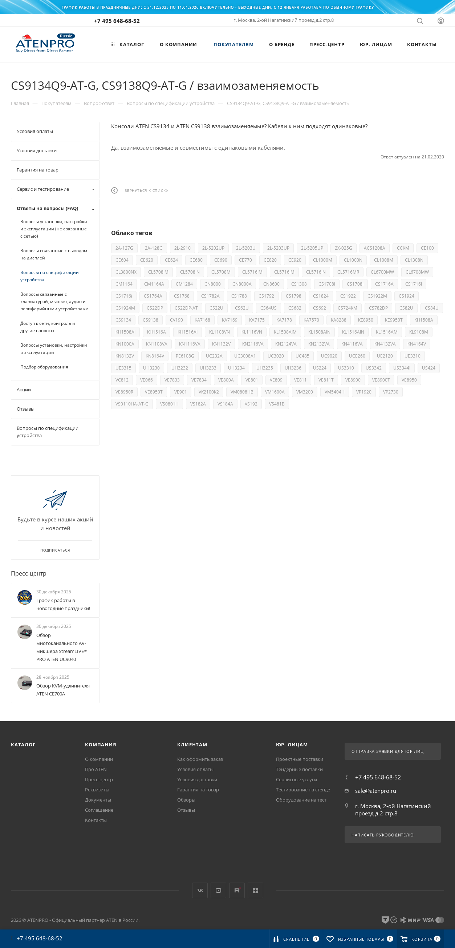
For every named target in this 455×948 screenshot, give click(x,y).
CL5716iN (316, 272)
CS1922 (348, 296)
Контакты (96, 820)
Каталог (23, 744)
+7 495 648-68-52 (117, 20)
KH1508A (423, 320)
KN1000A (124, 344)
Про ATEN (96, 769)
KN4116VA (352, 344)
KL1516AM (387, 332)
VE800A (226, 380)
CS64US (268, 308)
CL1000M (322, 260)
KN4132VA (385, 344)
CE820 (270, 260)
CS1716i (123, 296)
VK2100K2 (209, 392)
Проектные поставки (299, 759)
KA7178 (284, 320)
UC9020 (329, 356)
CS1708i (355, 284)
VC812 (122, 380)
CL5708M (221, 272)
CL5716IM (252, 272)
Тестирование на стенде (303, 789)
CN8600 (271, 284)
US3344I (401, 368)
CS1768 (182, 296)
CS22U (216, 308)
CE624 (171, 260)
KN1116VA (189, 344)
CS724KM (347, 308)
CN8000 (212, 284)
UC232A (214, 356)
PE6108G (185, 356)
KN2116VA (253, 344)
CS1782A (210, 296)
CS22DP (155, 308)
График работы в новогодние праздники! (63, 604)
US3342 (374, 368)
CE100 (427, 248)
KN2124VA (286, 344)
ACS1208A (374, 248)
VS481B (277, 404)
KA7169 (229, 320)
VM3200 (304, 392)
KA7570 (311, 320)
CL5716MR (348, 272)
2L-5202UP (213, 248)
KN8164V (155, 356)
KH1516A (156, 332)
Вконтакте (200, 890)
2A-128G (154, 248)
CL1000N (353, 260)
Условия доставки (197, 779)
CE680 (196, 260)
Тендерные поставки (299, 769)
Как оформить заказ (200, 759)
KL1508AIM (285, 332)
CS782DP (378, 308)
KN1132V (221, 344)
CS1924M (125, 308)
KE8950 (365, 320)
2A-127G (124, 248)
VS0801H (169, 404)
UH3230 (151, 368)
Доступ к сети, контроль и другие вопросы (47, 327)
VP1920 (363, 392)
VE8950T (154, 392)
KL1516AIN (353, 332)
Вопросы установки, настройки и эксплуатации (53, 348)
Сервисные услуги (296, 779)
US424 (428, 368)
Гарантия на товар (198, 789)
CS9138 (150, 320)
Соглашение (99, 810)
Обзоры (186, 799)
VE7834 (199, 380)
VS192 (251, 404)
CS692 (319, 308)
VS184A (225, 404)
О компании (99, 759)
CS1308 (299, 284)
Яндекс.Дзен (255, 890)
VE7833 (172, 380)
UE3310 (413, 356)
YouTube (218, 890)
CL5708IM (158, 272)
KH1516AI (188, 332)
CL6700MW (382, 272)
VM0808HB (242, 392)
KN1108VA (156, 344)
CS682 (294, 308)
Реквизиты (97, 789)
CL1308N (414, 260)
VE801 (251, 380)
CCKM (403, 248)
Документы (98, 799)
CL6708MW (417, 272)
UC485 (302, 356)
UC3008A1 (245, 356)
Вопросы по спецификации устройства (49, 276)
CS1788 (239, 296)
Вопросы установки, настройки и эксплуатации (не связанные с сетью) (53, 228)
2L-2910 (182, 248)
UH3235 (264, 368)
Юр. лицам (292, 744)
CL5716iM (284, 272)
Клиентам (192, 744)
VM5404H (335, 392)
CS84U (432, 308)
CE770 (245, 260)
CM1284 (184, 284)
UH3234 (236, 368)
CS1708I (326, 284)
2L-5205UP (312, 248)
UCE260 (357, 356)
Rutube (237, 890)
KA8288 (338, 320)
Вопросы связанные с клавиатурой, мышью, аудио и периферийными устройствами (54, 301)
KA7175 (257, 320)
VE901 (180, 392)
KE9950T (394, 320)
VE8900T (381, 380)
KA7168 (202, 320)
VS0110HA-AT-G (132, 404)
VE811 (300, 380)
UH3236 (293, 368)
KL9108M (418, 332)
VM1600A (275, 392)
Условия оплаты (195, 769)
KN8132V (124, 356)
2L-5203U (246, 248)
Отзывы (186, 810)
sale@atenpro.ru (375, 790)
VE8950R (124, 392)
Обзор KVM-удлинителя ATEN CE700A (63, 689)
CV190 (176, 320)
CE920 (294, 260)
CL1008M (383, 260)
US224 (319, 368)
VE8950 (409, 380)
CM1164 (124, 284)
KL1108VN (219, 332)
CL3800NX (126, 272)
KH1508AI (125, 332)
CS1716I (413, 284)
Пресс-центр (28, 573)
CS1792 (266, 296)
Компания (100, 744)
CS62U (242, 308)
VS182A (198, 404)
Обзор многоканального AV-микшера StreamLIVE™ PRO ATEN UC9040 (62, 647)
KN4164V (416, 344)
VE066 (146, 380)
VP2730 (390, 392)
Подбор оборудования (44, 367)
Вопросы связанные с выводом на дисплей (53, 254)
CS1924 (406, 296)
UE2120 (385, 356)
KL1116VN (251, 332)
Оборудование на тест (301, 799)
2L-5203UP (278, 248)
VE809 (276, 380)
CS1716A (384, 284)
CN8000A (242, 284)
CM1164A (154, 284)
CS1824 (321, 296)
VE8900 (353, 380)
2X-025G (343, 248)
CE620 (146, 260)
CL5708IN (190, 272)
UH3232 (179, 368)
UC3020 (276, 356)
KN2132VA (319, 344)
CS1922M (377, 296)
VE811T (326, 380)
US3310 (346, 368)
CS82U (406, 308)
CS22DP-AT (186, 308)
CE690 (220, 260)
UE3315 (123, 368)
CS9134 (123, 320)
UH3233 (208, 368)
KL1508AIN (319, 332)
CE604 (122, 260)
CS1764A (153, 296)
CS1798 (293, 296)
